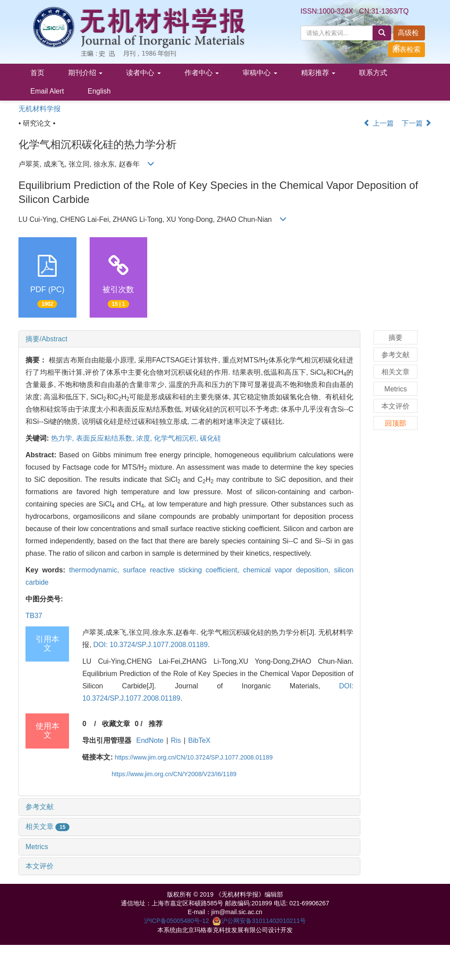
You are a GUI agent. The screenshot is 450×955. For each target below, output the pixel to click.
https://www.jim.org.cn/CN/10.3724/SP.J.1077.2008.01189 (193, 757)
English (98, 91)
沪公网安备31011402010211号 (259, 920)
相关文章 (47, 826)
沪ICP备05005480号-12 (176, 920)
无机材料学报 (39, 108)
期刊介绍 (85, 72)
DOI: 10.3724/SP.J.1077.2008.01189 (150, 644)
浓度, (145, 438)
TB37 (33, 615)
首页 (37, 72)
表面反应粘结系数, (106, 438)
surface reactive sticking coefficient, (183, 570)
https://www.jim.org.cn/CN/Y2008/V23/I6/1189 (174, 774)
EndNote (149, 740)
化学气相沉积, (177, 438)
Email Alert (47, 91)
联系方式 (373, 72)
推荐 (156, 723)
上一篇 (378, 123)
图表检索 (406, 49)
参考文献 (39, 806)
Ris (176, 740)
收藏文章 (116, 723)
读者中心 (143, 72)
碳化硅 (210, 438)
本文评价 (39, 866)
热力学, (63, 438)
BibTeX (199, 740)
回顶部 (395, 423)
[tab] (189, 339)
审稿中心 (260, 72)
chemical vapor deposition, (288, 570)
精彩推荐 (318, 72)
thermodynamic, (96, 570)
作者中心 (202, 72)
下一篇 (417, 123)
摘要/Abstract (46, 339)
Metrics (36, 846)
